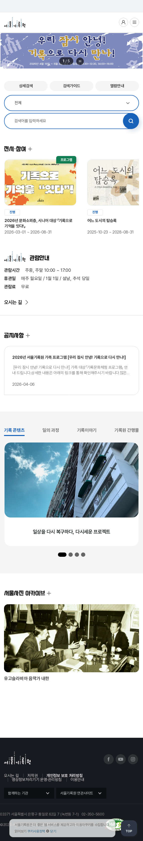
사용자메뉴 (123, 22)
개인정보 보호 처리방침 (64, 775)
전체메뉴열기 (134, 22)
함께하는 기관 (18, 793)
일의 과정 (50, 430)
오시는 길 (13, 302)
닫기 (53, 831)
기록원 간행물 (126, 430)
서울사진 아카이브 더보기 (49, 593)
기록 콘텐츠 (14, 430)
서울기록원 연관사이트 (76, 793)
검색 (131, 121)
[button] (62, 554)
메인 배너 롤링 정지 (80, 61)
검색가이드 (71, 86)
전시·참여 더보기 (30, 149)
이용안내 (77, 779)
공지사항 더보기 (28, 336)
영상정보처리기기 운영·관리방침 (37, 779)
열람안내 (117, 86)
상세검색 (26, 86)
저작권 (32, 775)
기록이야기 (87, 430)
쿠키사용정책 (36, 831)
